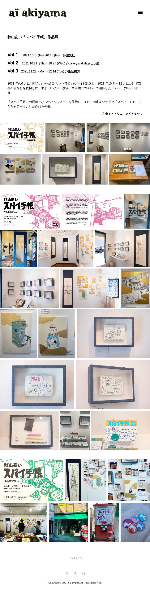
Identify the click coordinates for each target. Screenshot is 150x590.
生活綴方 (74, 71)
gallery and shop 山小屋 (84, 63)
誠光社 (70, 55)
